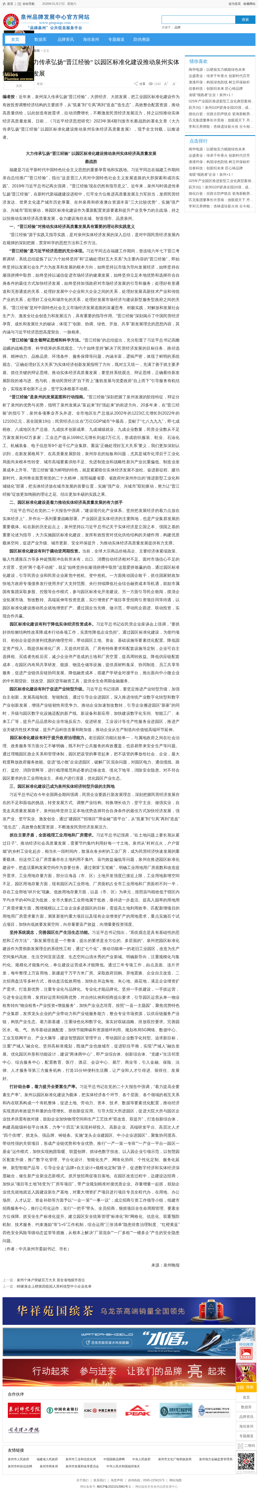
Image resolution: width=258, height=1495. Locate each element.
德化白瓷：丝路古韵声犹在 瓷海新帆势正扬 (223, 114)
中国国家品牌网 (114, 1459)
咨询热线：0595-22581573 (146, 1480)
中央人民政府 (141, 1459)
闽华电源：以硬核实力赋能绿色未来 (217, 69)
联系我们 (100, 1480)
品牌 (178, 27)
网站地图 (175, 1480)
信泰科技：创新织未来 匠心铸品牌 (216, 88)
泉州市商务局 (49, 1466)
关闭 (19, 86)
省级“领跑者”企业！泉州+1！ (211, 95)
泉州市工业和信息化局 (81, 1459)
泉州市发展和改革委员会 (82, 1466)
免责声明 (117, 1480)
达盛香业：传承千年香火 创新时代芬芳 (219, 76)
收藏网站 (249, 4)
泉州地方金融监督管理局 (215, 1459)
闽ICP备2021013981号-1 (114, 1486)
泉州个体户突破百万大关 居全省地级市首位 (51, 1280)
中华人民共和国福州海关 (123, 1466)
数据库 (40, 39)
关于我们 (82, 1480)
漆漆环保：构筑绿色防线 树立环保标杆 (219, 82)
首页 (15, 39)
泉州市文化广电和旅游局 (174, 1459)
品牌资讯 (66, 39)
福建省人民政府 (47, 1459)
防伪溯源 (142, 39)
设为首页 (235, 4)
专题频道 (116, 39)
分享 (142, 84)
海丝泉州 (91, 39)
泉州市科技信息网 (20, 1466)
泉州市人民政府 (18, 1459)
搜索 (245, 20)
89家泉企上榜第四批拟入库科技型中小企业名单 (54, 1286)
